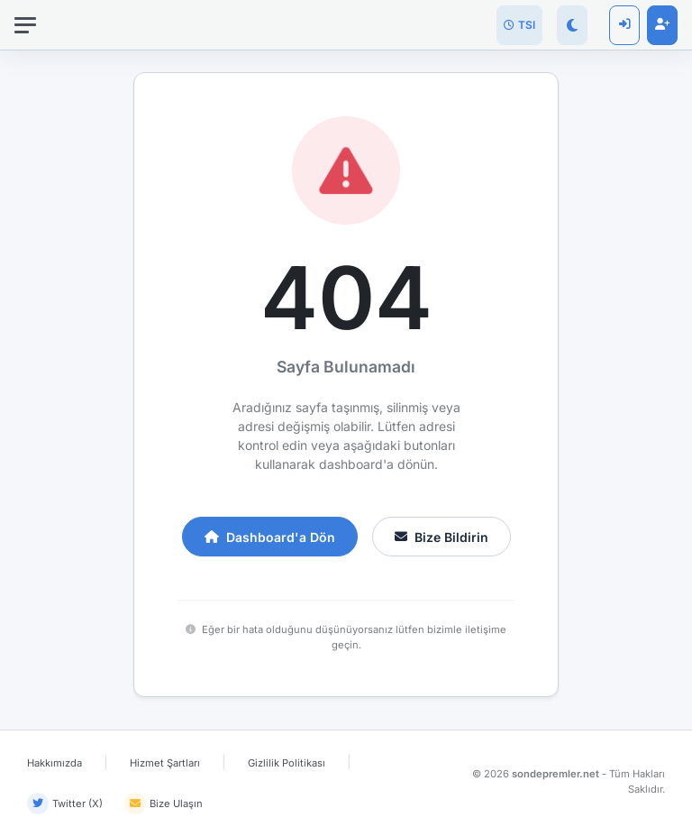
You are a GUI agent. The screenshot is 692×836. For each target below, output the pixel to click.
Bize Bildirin (441, 537)
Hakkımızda (54, 763)
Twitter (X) (65, 803)
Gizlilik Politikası (286, 763)
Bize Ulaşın (163, 803)
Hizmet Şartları (165, 763)
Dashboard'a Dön (270, 537)
